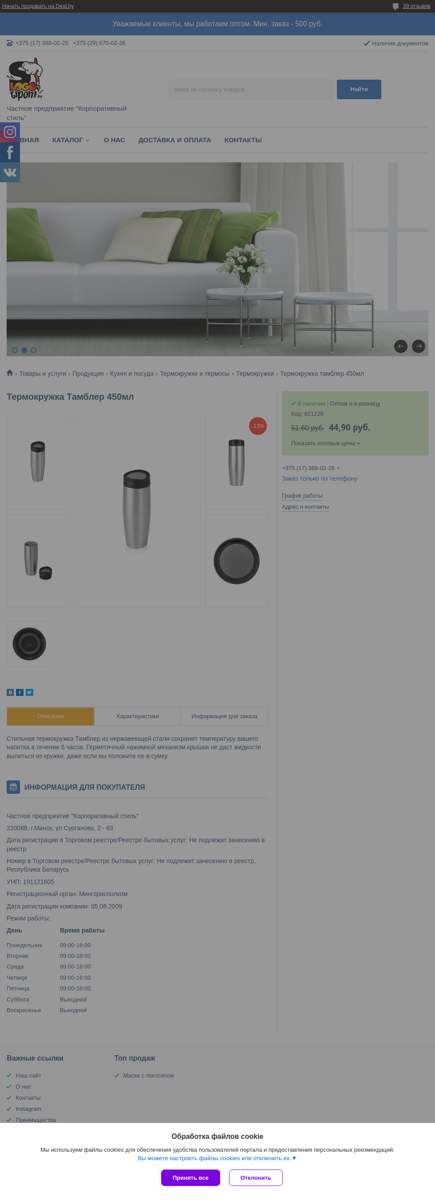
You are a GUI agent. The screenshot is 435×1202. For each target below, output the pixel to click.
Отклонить (256, 1177)
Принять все (191, 1177)
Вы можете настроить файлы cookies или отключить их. (214, 1158)
